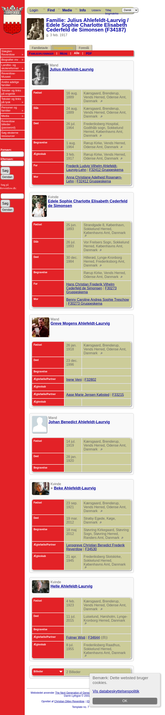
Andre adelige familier (10, 83)
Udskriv (96, 10)
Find (51, 10)
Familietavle (40, 48)
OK (124, 701)
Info (82, 10)
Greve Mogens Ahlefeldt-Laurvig (80, 323)
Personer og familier (9, 109)
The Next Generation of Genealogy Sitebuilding (82, 692)
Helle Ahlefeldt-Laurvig (71, 586)
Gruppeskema (63, 48)
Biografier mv (9, 59)
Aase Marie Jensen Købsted (87, 395)
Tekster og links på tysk (11, 100)
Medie (67, 10)
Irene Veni (74, 379)
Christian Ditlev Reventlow (69, 701)
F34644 (94, 637)
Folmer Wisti (75, 637)
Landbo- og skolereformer (10, 66)
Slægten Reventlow (8, 53)
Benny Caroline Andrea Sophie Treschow (97, 299)
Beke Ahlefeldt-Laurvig (75, 488)
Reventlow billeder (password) (8, 124)
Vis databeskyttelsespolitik (116, 691)
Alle (76, 53)
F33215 (118, 395)
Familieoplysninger (41, 53)
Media (5, 116)
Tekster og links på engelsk (11, 92)
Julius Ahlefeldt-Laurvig (71, 69)
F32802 (90, 379)
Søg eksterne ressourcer (9, 134)
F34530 (91, 549)
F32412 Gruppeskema (106, 170)
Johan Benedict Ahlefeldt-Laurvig (79, 422)
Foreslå (84, 48)
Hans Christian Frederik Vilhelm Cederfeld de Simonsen (90, 286)
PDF (89, 53)
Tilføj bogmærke (112, 11)
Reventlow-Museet (8, 75)
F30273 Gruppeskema (85, 303)
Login (34, 10)
